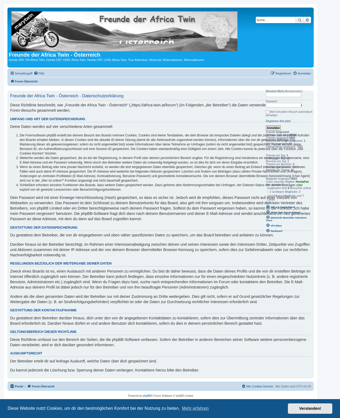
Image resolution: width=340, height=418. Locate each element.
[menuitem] (39, 73)
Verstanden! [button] (310, 408)
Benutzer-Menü (275, 91)
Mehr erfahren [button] (195, 408)
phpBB (147, 395)
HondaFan (302, 181)
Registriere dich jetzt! (278, 121)
